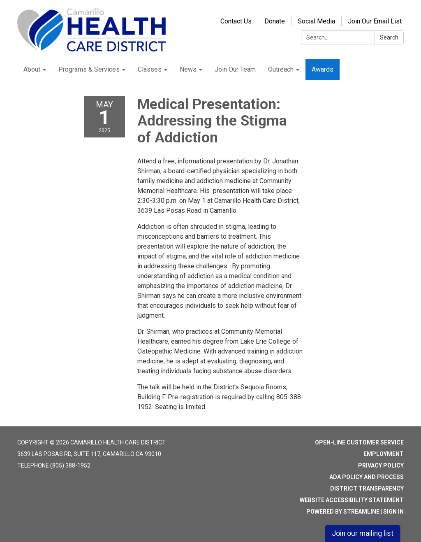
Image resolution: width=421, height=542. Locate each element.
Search (389, 37)
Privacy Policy (381, 465)
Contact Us (236, 21)
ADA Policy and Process (366, 477)
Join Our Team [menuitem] (235, 69)
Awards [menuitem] (322, 69)
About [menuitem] (31, 69)
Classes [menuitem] (150, 69)
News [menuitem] (188, 69)
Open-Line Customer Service (359, 442)
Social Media (316, 21)
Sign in (393, 511)
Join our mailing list (362, 533)
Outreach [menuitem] (281, 69)
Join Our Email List (375, 21)
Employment (383, 454)
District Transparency (367, 488)
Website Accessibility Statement (352, 500)
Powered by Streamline (342, 511)
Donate (274, 21)
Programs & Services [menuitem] (89, 69)
